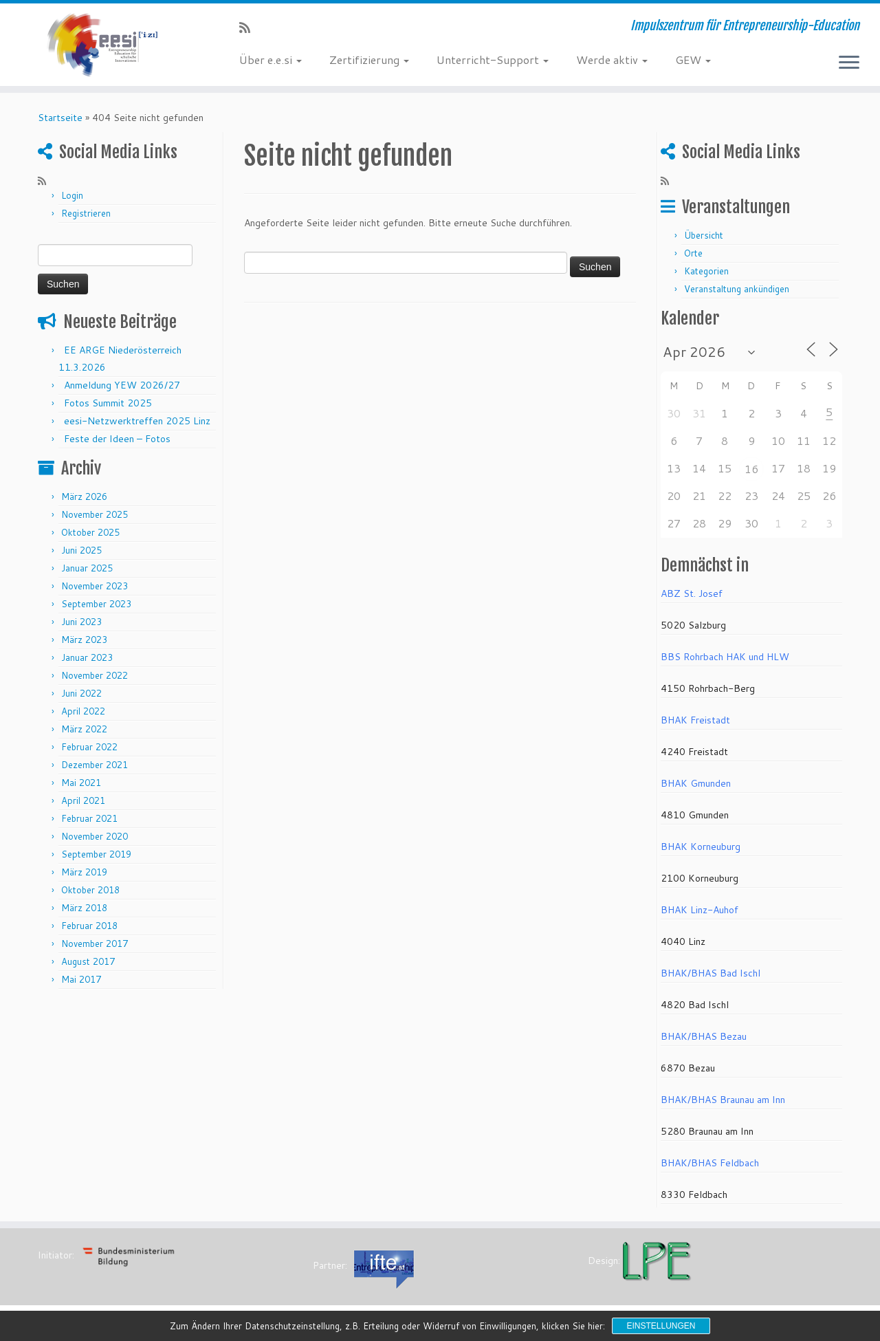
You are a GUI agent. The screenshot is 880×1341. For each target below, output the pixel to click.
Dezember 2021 (94, 765)
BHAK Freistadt (695, 720)
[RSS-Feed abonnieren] (249, 27)
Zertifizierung (369, 59)
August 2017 (88, 961)
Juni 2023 (81, 621)
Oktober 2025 (90, 532)
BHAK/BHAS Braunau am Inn (723, 1099)
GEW (693, 59)
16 (751, 469)
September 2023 (96, 604)
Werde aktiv (612, 59)
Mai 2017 (81, 979)
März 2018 (84, 908)
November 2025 (94, 514)
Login (72, 195)
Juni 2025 (81, 550)
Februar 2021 (89, 818)
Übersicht (703, 235)
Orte (693, 253)
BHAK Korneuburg (700, 846)
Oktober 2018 (90, 890)
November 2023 (94, 586)
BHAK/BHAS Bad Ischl (710, 973)
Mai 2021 (81, 782)
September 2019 (96, 854)
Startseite (60, 117)
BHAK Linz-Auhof (699, 910)
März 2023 (84, 639)
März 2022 (84, 729)
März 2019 (84, 872)
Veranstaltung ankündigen (736, 289)
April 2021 (83, 800)
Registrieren (86, 213)
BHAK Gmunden (696, 783)
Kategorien (706, 271)
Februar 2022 (89, 747)
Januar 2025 (87, 568)
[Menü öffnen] (849, 63)
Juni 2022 (81, 693)
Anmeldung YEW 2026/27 (122, 385)
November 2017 (94, 943)
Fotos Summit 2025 (108, 403)
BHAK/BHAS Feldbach (710, 1163)
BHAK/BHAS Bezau (704, 1036)
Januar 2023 (87, 657)
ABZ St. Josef (692, 593)
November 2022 (94, 675)
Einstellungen (660, 1326)
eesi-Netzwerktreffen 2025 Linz (137, 421)
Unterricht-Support (493, 59)
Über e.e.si (270, 59)
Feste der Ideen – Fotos (117, 439)
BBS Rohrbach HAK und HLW (725, 657)
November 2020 (94, 836)
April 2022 (83, 711)
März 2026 (84, 496)
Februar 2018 (89, 925)
